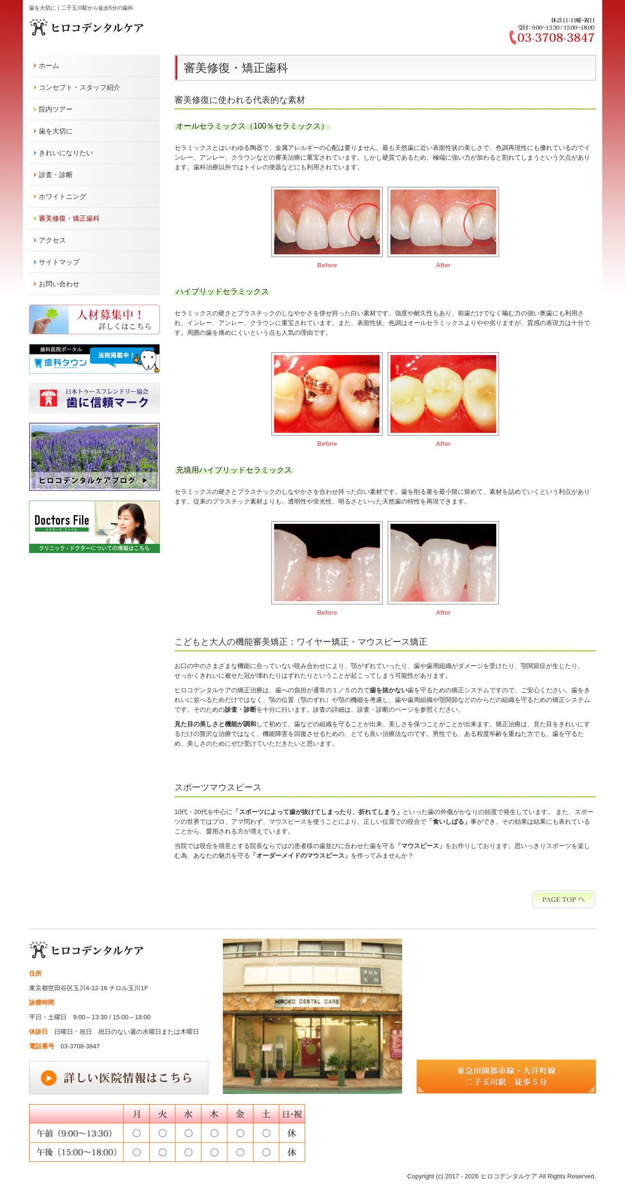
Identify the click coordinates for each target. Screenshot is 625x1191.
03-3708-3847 (80, 1046)
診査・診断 (56, 175)
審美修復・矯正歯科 (69, 218)
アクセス (52, 240)
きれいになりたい (66, 153)
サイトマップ (59, 262)
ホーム (49, 65)
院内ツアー (56, 109)
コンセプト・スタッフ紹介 (79, 87)
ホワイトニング (62, 196)
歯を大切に (56, 131)
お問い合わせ (59, 284)
